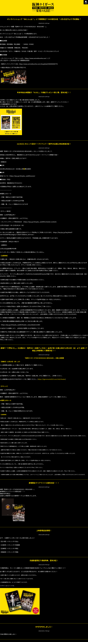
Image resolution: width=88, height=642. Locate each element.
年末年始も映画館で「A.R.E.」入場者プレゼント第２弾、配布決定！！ (44, 92)
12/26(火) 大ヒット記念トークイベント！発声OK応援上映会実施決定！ (44, 144)
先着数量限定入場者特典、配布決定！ (44, 560)
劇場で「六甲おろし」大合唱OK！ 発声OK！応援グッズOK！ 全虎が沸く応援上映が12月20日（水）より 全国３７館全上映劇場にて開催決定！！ (44, 349)
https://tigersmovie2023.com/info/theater (51, 379)
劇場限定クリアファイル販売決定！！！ (44, 483)
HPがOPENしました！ (44, 627)
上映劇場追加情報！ (44, 530)
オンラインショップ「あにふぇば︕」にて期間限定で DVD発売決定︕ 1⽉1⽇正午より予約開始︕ (44, 19)
